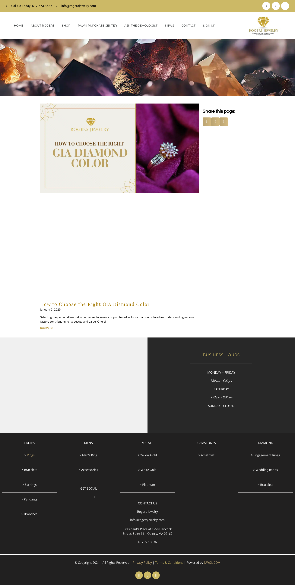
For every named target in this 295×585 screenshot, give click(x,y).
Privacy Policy (142, 563)
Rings (31, 455)
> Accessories (88, 470)
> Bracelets (29, 470)
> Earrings (29, 485)
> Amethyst (206, 455)
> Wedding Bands (265, 470)
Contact (188, 26)
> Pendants (29, 500)
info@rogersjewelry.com (147, 520)
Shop (66, 26)
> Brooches (29, 514)
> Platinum (147, 485)
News (169, 26)
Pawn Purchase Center (97, 26)
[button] (207, 122)
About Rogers (42, 26)
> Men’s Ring (88, 455)
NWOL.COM (212, 563)
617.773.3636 (147, 542)
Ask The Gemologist (140, 26)
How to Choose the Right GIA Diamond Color (95, 304)
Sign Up (209, 26)
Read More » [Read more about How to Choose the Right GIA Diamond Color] (46, 328)
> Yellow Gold (147, 455)
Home (18, 26)
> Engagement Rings (265, 455)
